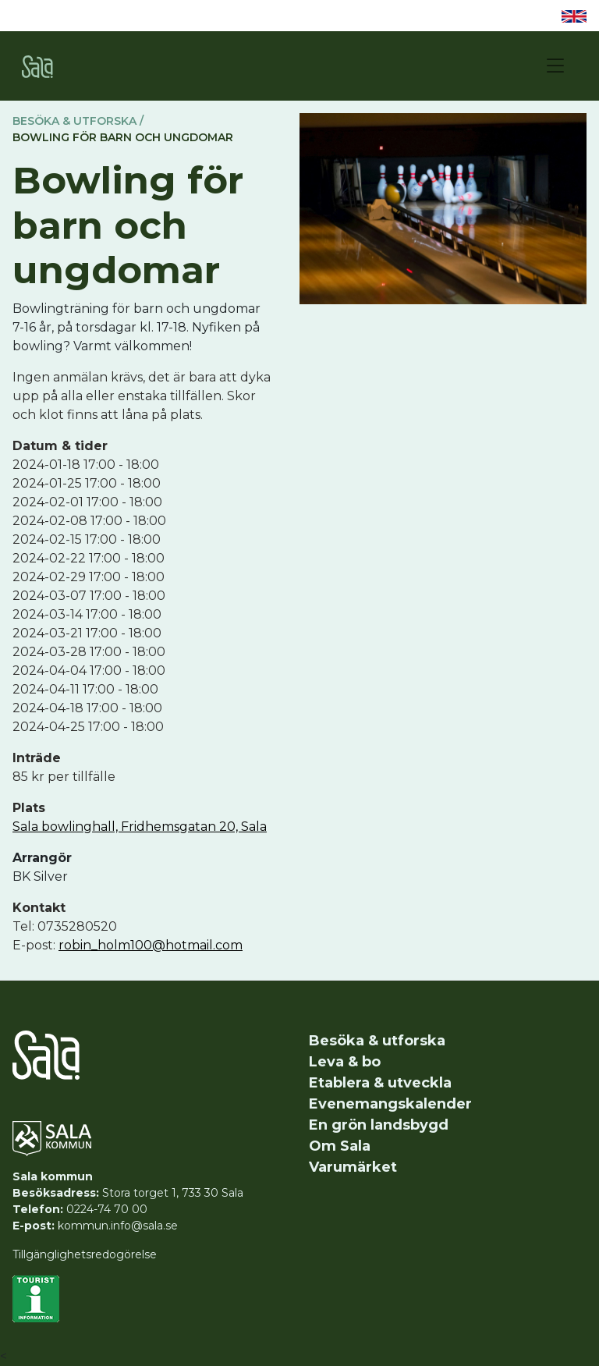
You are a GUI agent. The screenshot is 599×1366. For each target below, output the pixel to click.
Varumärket (353, 1167)
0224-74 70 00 (106, 1209)
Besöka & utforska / (78, 121)
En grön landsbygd (378, 1125)
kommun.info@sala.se (118, 1226)
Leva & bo (345, 1061)
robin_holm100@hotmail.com (150, 945)
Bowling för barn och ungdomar (122, 137)
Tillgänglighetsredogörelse (84, 1254)
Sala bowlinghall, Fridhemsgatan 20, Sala (139, 826)
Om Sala (339, 1146)
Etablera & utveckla (380, 1082)
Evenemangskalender (390, 1103)
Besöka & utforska (377, 1040)
